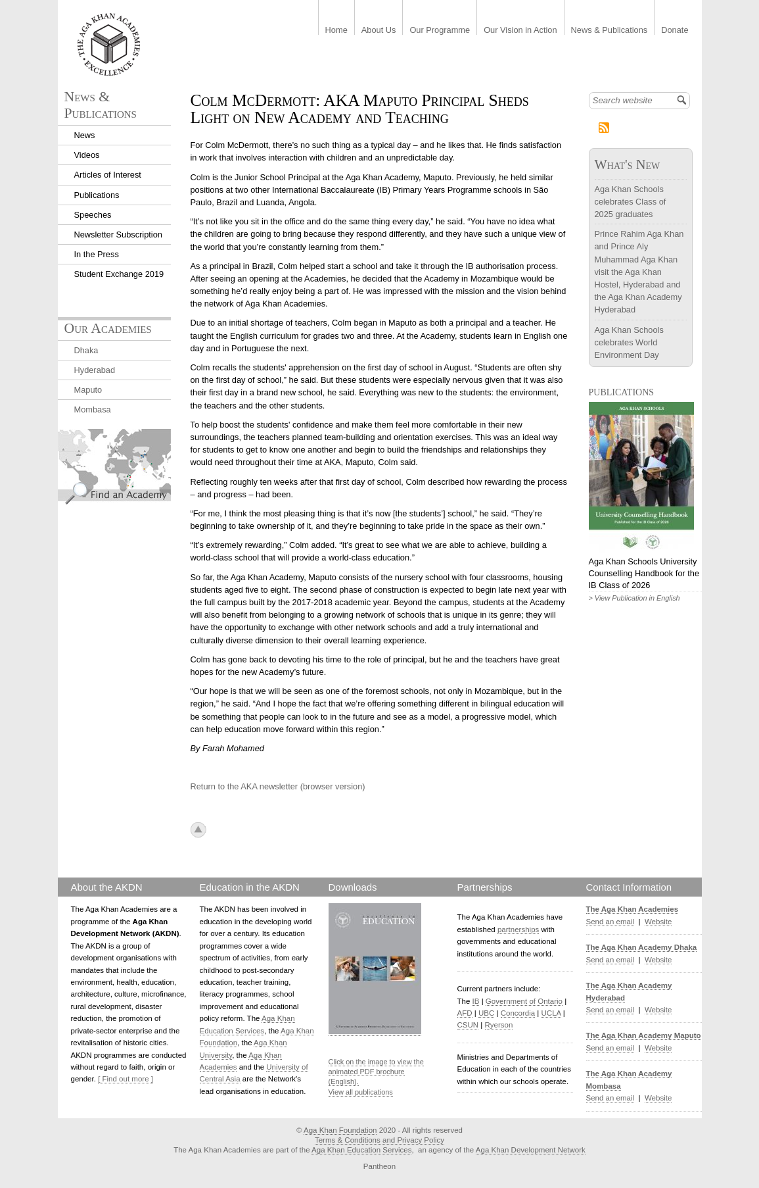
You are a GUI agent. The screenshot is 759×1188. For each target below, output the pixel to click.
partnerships (518, 929)
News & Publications (609, 30)
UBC (486, 1013)
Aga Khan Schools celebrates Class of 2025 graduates (630, 201)
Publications (97, 195)
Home (336, 30)
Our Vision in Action (520, 30)
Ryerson (499, 1025)
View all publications (361, 1092)
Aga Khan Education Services (361, 1150)
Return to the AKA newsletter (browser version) (278, 786)
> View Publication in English (634, 598)
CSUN (468, 1025)
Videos (87, 155)
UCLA (551, 1013)
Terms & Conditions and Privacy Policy (379, 1140)
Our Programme (439, 30)
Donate (674, 30)
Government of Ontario (524, 1001)
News (84, 135)
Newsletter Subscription (118, 234)
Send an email (610, 922)
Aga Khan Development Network (531, 1150)
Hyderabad (95, 370)
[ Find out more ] (125, 1079)
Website (658, 922)
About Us (378, 30)
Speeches (93, 215)
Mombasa (92, 409)
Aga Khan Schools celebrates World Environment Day (629, 342)
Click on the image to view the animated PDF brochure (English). (376, 1072)
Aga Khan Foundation (340, 1130)
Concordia (518, 1013)
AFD (464, 1013)
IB (476, 1001)
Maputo (88, 390)
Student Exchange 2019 (119, 274)
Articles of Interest (107, 175)
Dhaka (86, 350)
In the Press (96, 254)
